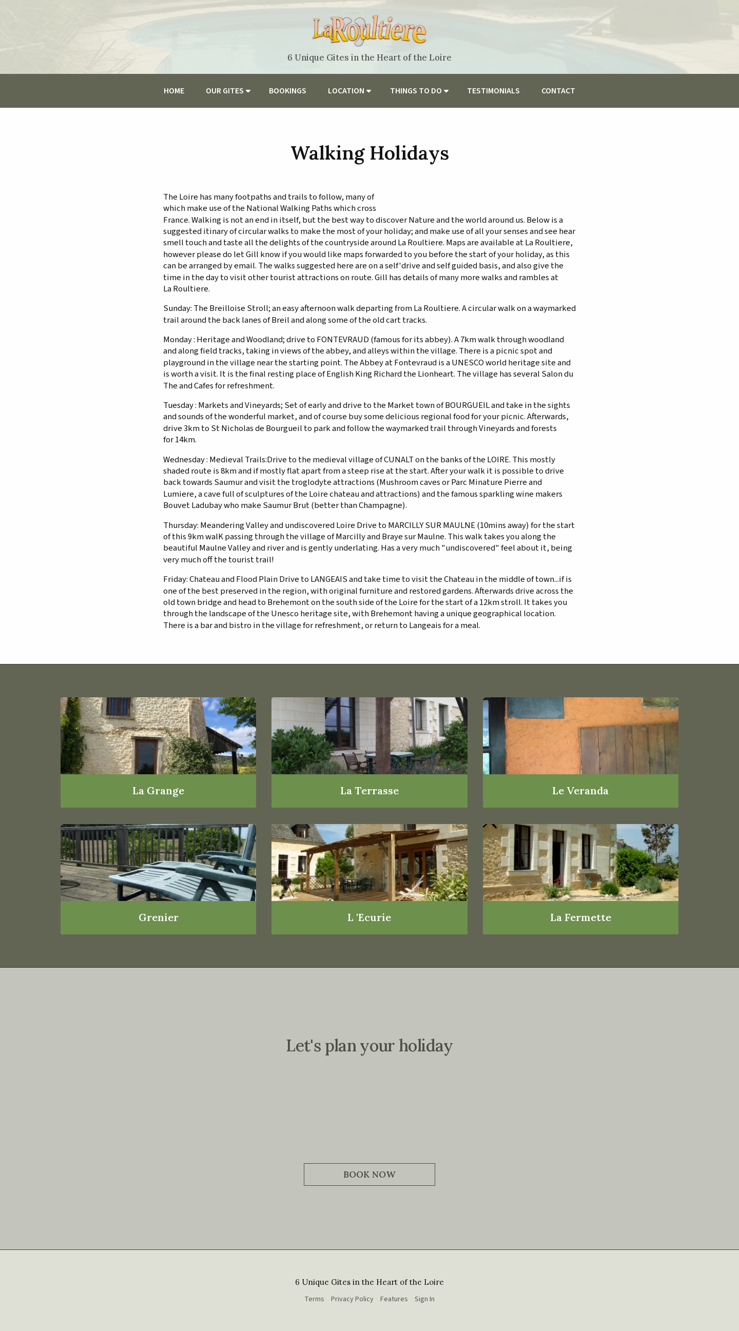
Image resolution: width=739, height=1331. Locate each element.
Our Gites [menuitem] (225, 90)
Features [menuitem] (394, 1299)
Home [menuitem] (174, 90)
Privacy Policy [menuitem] (352, 1299)
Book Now (369, 1174)
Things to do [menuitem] (416, 90)
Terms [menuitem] (314, 1299)
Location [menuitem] (346, 90)
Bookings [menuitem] (287, 90)
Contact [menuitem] (558, 90)
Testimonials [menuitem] (493, 90)
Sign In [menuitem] (425, 1299)
